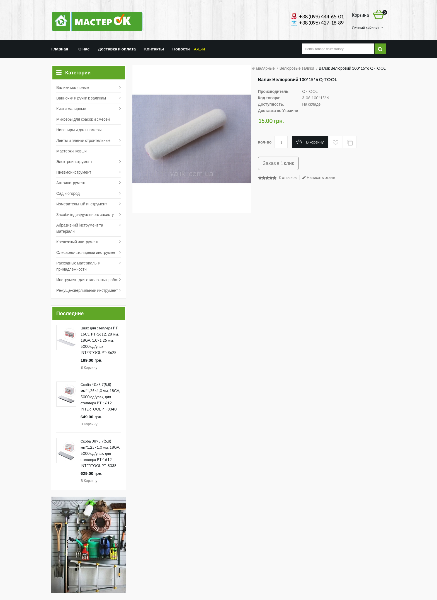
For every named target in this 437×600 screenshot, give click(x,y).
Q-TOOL (310, 91)
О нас (83, 48)
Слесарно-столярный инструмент (86, 252)
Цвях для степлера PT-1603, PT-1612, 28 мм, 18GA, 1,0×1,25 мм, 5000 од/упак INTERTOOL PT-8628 (100, 340)
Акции (207, 48)
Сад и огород (68, 193)
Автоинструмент (71, 182)
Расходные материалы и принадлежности (78, 266)
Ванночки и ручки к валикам (81, 98)
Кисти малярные (71, 108)
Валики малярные (72, 87)
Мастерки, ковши (71, 151)
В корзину (89, 367)
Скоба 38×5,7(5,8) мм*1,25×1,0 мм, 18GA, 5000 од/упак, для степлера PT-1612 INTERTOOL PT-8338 (100, 453)
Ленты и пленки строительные (83, 140)
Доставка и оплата (117, 48)
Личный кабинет (365, 27)
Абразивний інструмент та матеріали (79, 228)
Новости (182, 48)
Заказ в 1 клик (278, 163)
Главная (59, 48)
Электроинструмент (74, 161)
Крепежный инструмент (77, 241)
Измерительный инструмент (81, 203)
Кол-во (265, 142)
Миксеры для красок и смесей (83, 119)
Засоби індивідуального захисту (85, 214)
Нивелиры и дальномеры (78, 129)
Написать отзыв (318, 177)
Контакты (155, 48)
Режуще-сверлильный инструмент (87, 290)
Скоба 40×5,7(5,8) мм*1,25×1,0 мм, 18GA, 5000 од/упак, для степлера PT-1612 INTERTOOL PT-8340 (100, 396)
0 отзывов (288, 177)
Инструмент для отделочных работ (87, 279)
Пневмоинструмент (73, 172)
